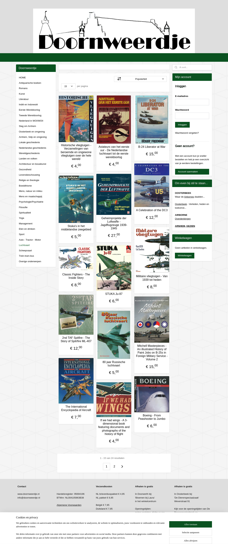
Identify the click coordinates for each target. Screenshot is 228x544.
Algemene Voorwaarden (69, 505)
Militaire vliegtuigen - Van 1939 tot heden (152, 278)
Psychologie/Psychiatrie (31, 201)
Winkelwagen (184, 255)
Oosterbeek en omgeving (32, 131)
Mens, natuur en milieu (30, 191)
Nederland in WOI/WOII (31, 120)
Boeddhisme (25, 185)
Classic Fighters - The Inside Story (76, 276)
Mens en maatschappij (30, 196)
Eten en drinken (27, 229)
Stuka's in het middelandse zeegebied (76, 228)
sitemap (103, 537)
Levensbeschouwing (29, 174)
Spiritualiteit (25, 212)
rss (109, 537)
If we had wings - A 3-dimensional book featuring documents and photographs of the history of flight (113, 427)
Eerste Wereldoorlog (29, 110)
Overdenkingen (183, 218)
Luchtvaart (24, 245)
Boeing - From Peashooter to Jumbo (151, 417)
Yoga (21, 218)
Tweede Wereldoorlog (30, 115)
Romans (23, 88)
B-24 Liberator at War (151, 146)
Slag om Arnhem (27, 126)
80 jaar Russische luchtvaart (114, 364)
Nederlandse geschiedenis (32, 148)
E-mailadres (181, 96)
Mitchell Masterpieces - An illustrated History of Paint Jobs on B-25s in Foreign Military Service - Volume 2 (152, 352)
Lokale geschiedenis (29, 142)
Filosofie (23, 207)
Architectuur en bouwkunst (32, 164)
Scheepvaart (25, 250)
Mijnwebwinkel (148, 537)
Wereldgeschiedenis (29, 153)
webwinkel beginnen (121, 537)
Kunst (22, 93)
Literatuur (24, 99)
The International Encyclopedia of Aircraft (76, 408)
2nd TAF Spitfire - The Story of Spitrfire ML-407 (76, 339)
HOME (22, 77)
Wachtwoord (182, 110)
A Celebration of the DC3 (152, 210)
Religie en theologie (29, 180)
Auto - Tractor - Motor (30, 239)
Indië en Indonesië (28, 104)
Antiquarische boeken (30, 83)
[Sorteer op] (140, 79)
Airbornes (189, 196)
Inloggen (182, 124)
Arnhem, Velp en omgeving (33, 137)
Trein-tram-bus (26, 256)
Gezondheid (25, 169)
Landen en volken (28, 158)
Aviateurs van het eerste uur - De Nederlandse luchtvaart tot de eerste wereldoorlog (114, 152)
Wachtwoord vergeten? (187, 133)
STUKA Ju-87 (114, 293)
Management (25, 223)
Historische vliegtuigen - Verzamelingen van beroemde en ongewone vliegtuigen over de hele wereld (76, 152)
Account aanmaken (188, 171)
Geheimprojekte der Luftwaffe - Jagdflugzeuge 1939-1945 (114, 223)
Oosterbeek (181, 204)
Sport (21, 234)
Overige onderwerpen (30, 261)
